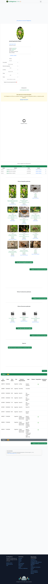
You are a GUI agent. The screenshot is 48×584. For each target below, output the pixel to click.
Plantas (2, 169)
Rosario (35, 250)
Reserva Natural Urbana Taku (24, 219)
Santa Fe (35, 251)
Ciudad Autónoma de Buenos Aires (13, 201)
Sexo (10, 67)
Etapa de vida (10, 71)
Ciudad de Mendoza (35, 234)
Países (32, 565)
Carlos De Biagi (24, 223)
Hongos (20, 560)
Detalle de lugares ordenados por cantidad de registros (20, 347)
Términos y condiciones (23, 568)
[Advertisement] (24, 11)
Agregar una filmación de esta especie (38, 335)
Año (10, 75)
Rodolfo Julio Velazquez (24, 321)
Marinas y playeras (34, 572)
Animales (20, 558)
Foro (19, 562)
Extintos (32, 568)
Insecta (12, 50)
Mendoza (35, 235)
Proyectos (20, 565)
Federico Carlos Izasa (35, 198)
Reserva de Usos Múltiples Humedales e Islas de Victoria (12, 235)
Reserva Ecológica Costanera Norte (13, 200)
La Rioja (35, 195)
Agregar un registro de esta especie (38, 443)
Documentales (21, 563)
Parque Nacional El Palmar (12, 318)
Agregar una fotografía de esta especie (38, 269)
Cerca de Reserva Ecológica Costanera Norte (24, 201)
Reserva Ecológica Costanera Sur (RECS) (24, 235)
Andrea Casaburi (38, 169)
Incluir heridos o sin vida (11, 79)
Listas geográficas (34, 570)
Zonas (32, 569)
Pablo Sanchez (24, 239)
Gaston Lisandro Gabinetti (12, 239)
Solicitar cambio (12, 55)
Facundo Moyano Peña (12, 204)
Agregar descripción (24, 99)
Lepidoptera (14, 49)
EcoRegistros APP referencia (36, 562)
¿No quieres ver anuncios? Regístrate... (24, 20)
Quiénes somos (9, 563)
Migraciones (21, 564)
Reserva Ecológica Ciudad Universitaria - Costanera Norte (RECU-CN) (12, 216)
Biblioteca (33, 564)
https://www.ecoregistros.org (12, 453)
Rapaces (32, 573)
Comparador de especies (35, 567)
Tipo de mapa (10, 64)
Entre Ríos (12, 236)
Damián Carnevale (35, 238)
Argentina (12, 202)
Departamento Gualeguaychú (24, 317)
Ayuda (20, 567)
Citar (7, 565)
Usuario (10, 60)
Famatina (35, 194)
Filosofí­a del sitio (9, 564)
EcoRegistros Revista (35, 563)
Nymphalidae (14, 48)
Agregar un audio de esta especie (39, 298)
